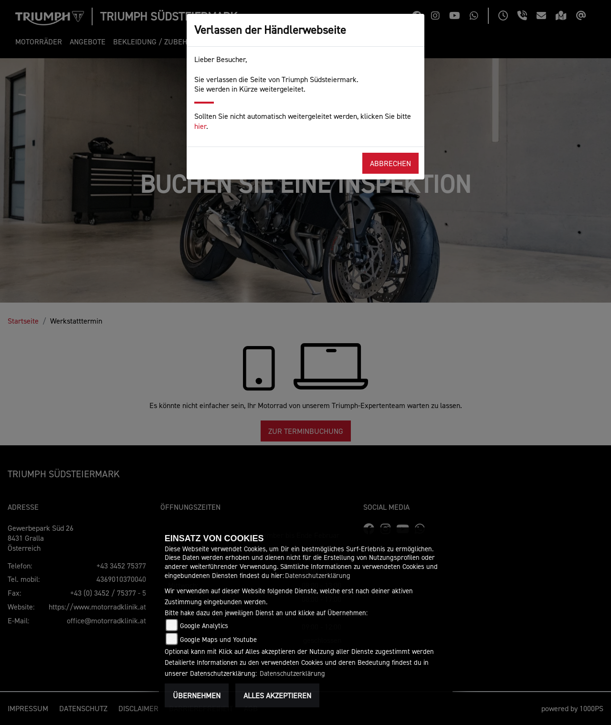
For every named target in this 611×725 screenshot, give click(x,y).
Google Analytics (204, 625)
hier (200, 126)
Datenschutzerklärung (317, 575)
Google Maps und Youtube (218, 639)
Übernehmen (197, 695)
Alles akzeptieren (277, 695)
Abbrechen (390, 163)
